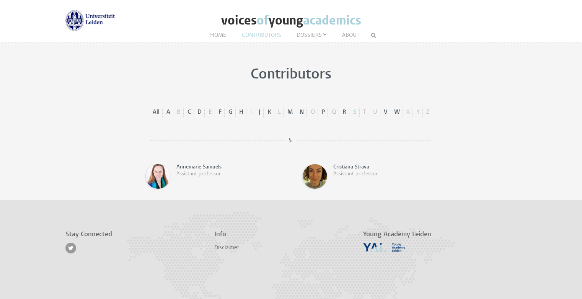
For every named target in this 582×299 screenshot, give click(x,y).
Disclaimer (226, 248)
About (350, 35)
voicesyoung (291, 20)
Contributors (261, 35)
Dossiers (309, 35)
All (156, 112)
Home (218, 35)
